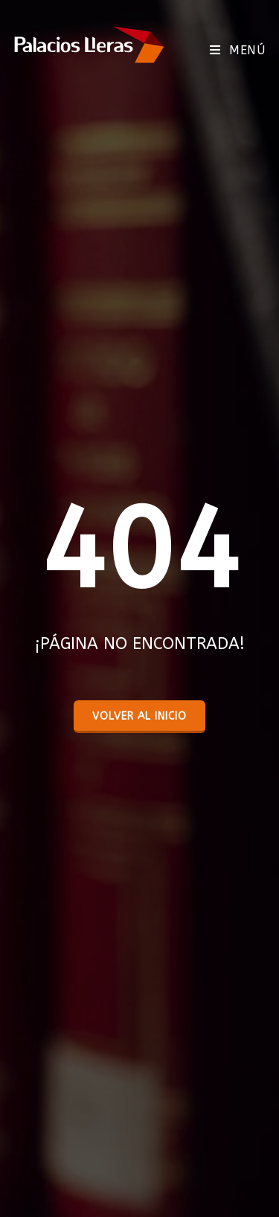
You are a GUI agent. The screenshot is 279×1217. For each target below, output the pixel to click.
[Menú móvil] (237, 50)
